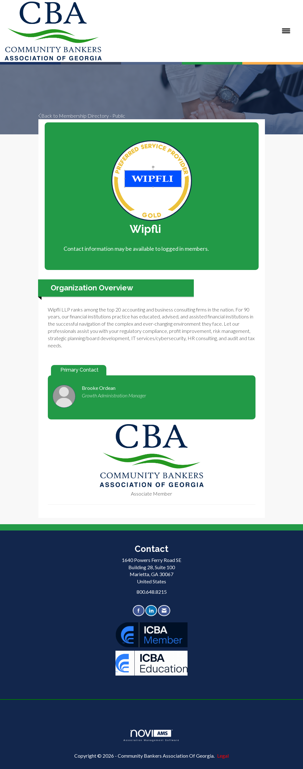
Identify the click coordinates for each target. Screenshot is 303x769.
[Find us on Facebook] (138, 610)
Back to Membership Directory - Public (81, 116)
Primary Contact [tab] (79, 370)
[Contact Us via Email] (164, 610)
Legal (223, 756)
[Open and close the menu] (199, 31)
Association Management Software (151, 735)
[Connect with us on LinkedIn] (151, 610)
